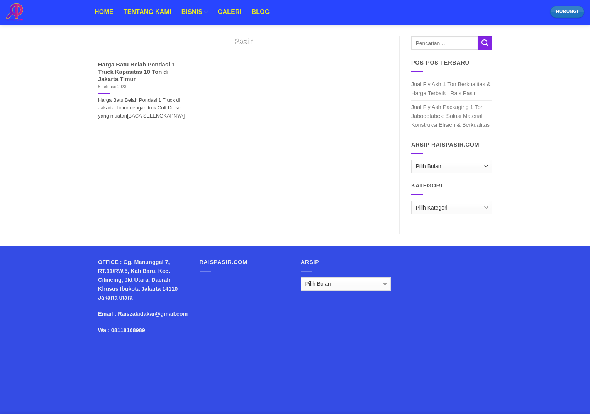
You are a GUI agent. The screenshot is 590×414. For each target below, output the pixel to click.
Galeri (230, 12)
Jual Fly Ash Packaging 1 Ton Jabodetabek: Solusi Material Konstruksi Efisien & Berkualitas (450, 116)
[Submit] (485, 43)
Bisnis (194, 11)
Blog (261, 12)
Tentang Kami (147, 12)
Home (104, 12)
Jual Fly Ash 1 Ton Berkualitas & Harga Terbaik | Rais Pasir (450, 88)
